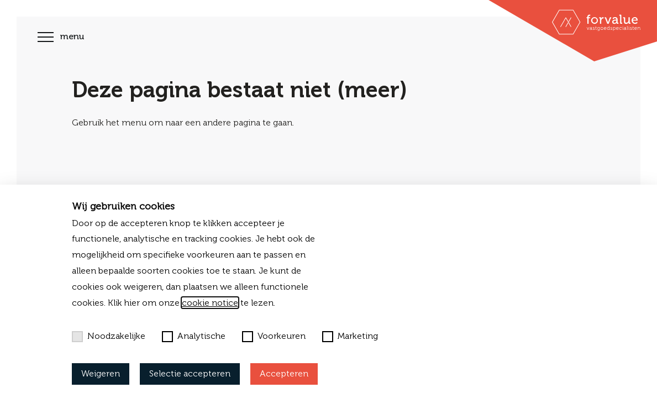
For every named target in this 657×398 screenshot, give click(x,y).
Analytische (193, 336)
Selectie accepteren (189, 373)
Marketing (350, 336)
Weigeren (100, 373)
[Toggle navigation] (45, 38)
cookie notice (210, 302)
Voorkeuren (274, 336)
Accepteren (284, 373)
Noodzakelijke (108, 336)
